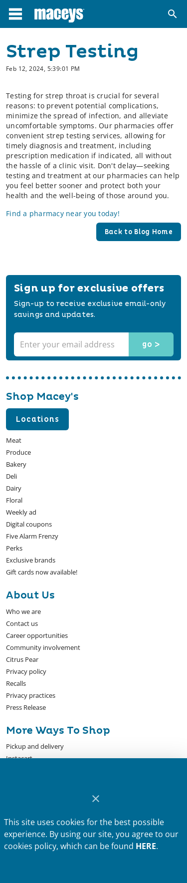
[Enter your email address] (92, 344)
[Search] (173, 14)
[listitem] (23, 611)
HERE (146, 846)
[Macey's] (59, 14)
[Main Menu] (15, 14)
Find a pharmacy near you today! (63, 213)
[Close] (95, 799)
